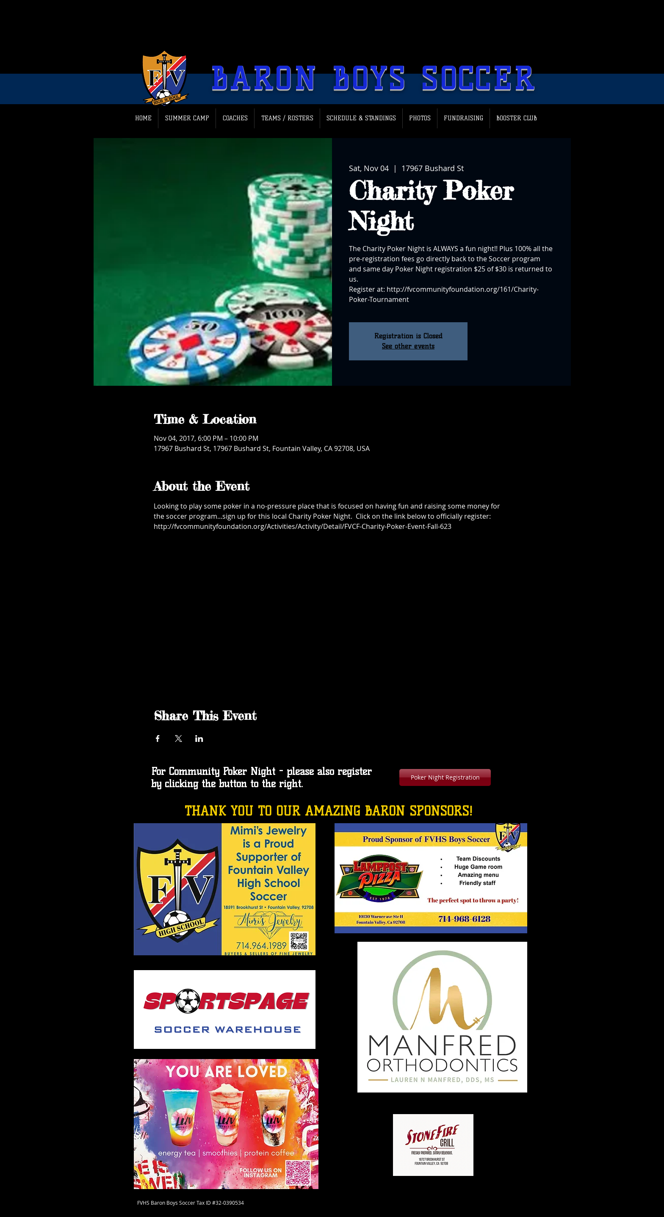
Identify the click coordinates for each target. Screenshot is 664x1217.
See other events (408, 346)
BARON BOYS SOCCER (373, 79)
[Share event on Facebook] (158, 738)
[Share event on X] (178, 738)
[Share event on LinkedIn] (199, 738)
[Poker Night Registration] (445, 777)
